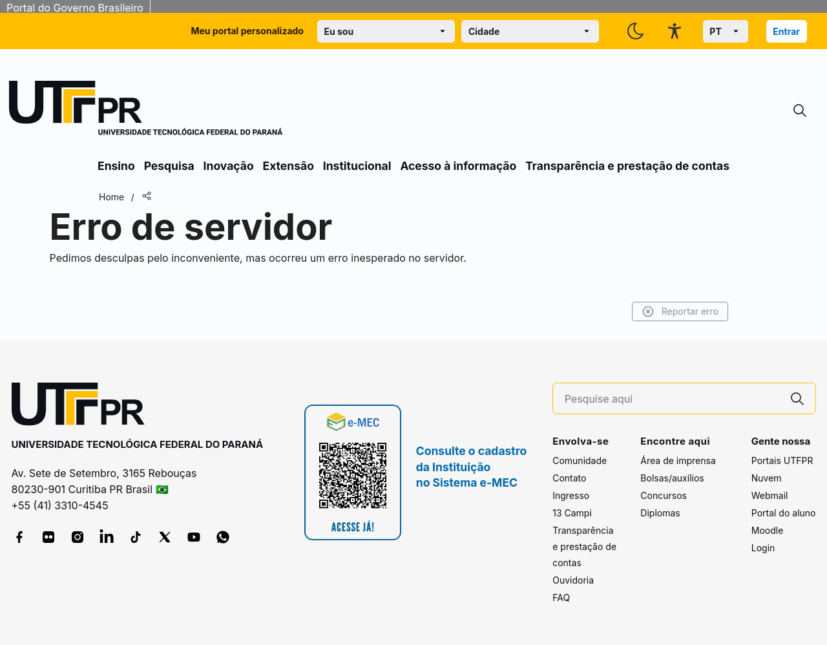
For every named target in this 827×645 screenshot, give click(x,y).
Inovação (229, 166)
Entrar (786, 31)
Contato (569, 477)
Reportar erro (680, 311)
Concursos (663, 495)
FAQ (561, 597)
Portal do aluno (783, 512)
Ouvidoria (573, 580)
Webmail (769, 495)
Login (763, 547)
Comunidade (579, 460)
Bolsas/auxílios (672, 477)
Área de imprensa (677, 460)
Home (111, 196)
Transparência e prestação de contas (627, 166)
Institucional (357, 166)
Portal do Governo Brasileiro (74, 7)
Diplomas (660, 512)
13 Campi (572, 512)
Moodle (767, 530)
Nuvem (766, 477)
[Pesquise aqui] (672, 399)
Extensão (288, 166)
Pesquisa (169, 166)
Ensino (116, 166)
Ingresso (570, 495)
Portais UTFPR (782, 460)
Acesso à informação (458, 166)
